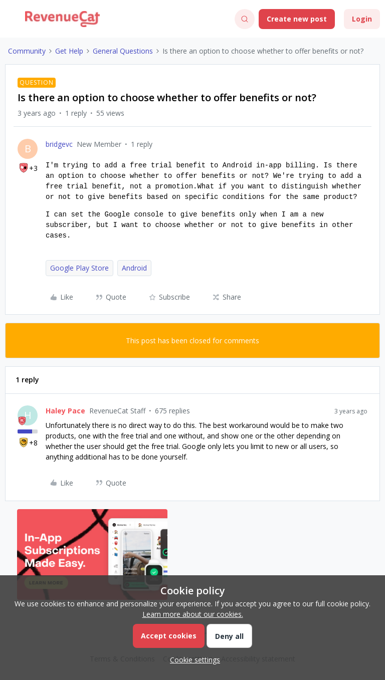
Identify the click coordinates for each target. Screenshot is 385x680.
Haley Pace (65, 410)
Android (134, 268)
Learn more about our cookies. (192, 614)
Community (27, 51)
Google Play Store (79, 268)
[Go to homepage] (62, 19)
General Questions (123, 51)
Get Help (69, 51)
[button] (11, 21)
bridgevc (59, 144)
